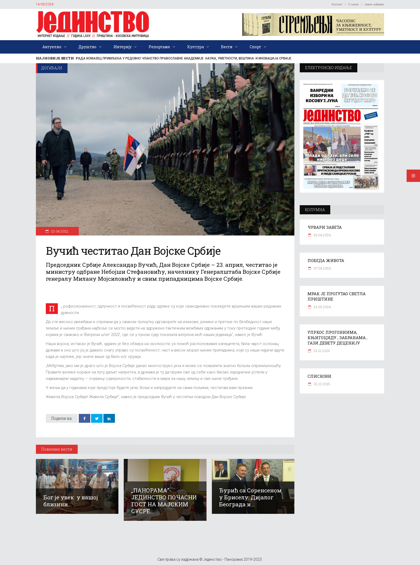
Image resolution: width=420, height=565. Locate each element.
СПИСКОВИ (319, 376)
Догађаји (51, 67)
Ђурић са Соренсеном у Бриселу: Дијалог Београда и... (250, 497)
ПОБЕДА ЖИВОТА (326, 260)
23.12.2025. (322, 351)
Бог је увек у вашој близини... (70, 500)
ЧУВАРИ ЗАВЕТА (325, 227)
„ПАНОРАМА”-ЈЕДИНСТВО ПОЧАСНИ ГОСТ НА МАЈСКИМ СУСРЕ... (164, 501)
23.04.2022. (59, 231)
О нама (353, 4)
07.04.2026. (322, 268)
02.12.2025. (322, 384)
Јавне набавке (374, 4)
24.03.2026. (322, 307)
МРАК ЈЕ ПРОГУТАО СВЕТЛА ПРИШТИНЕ (337, 296)
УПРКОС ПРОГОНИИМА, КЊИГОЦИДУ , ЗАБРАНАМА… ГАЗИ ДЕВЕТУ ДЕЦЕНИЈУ (338, 338)
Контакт (337, 4)
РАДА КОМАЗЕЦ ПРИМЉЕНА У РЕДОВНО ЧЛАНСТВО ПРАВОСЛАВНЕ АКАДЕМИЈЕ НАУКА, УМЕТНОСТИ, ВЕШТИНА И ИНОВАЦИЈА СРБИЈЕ (183, 58)
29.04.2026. (322, 235)
